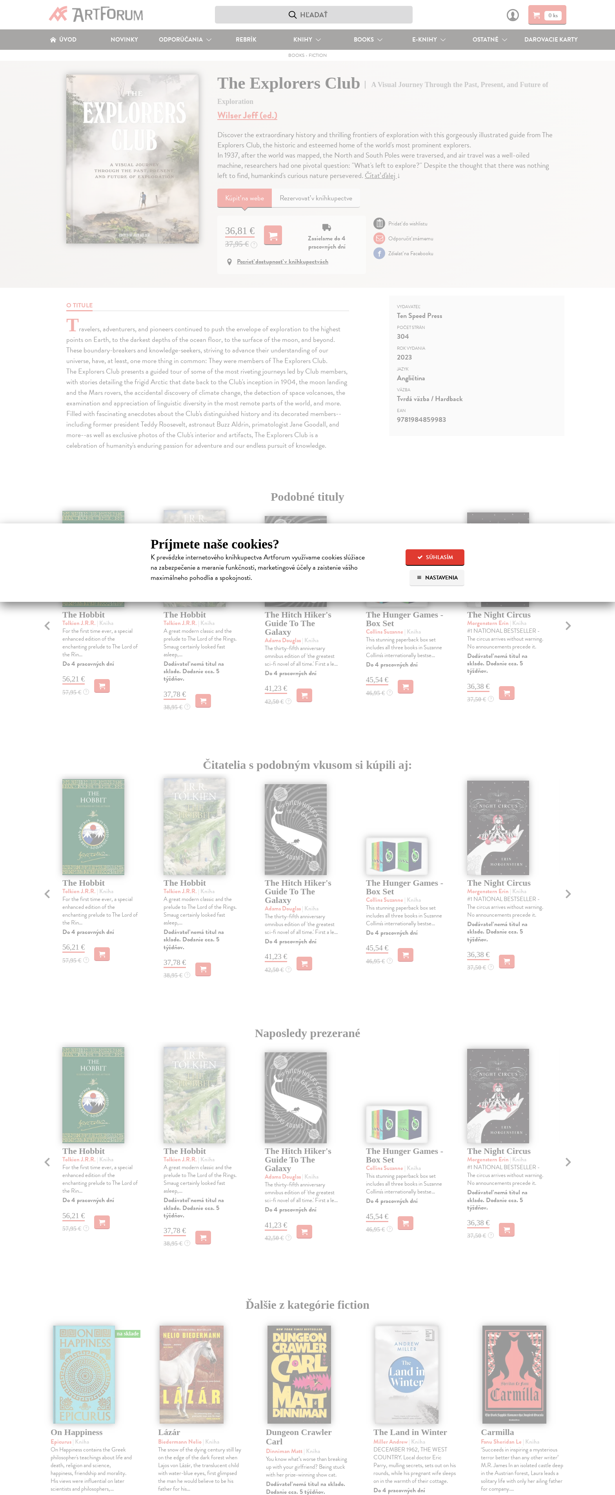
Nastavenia (437, 578)
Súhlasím (435, 557)
